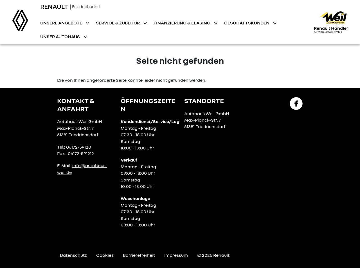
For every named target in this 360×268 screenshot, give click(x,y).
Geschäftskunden (247, 23)
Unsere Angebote (61, 23)
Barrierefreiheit (139, 255)
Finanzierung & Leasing (182, 23)
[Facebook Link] (296, 103)
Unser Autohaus (60, 36)
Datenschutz (73, 255)
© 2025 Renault (213, 255)
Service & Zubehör (118, 23)
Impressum (176, 255)
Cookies (105, 255)
